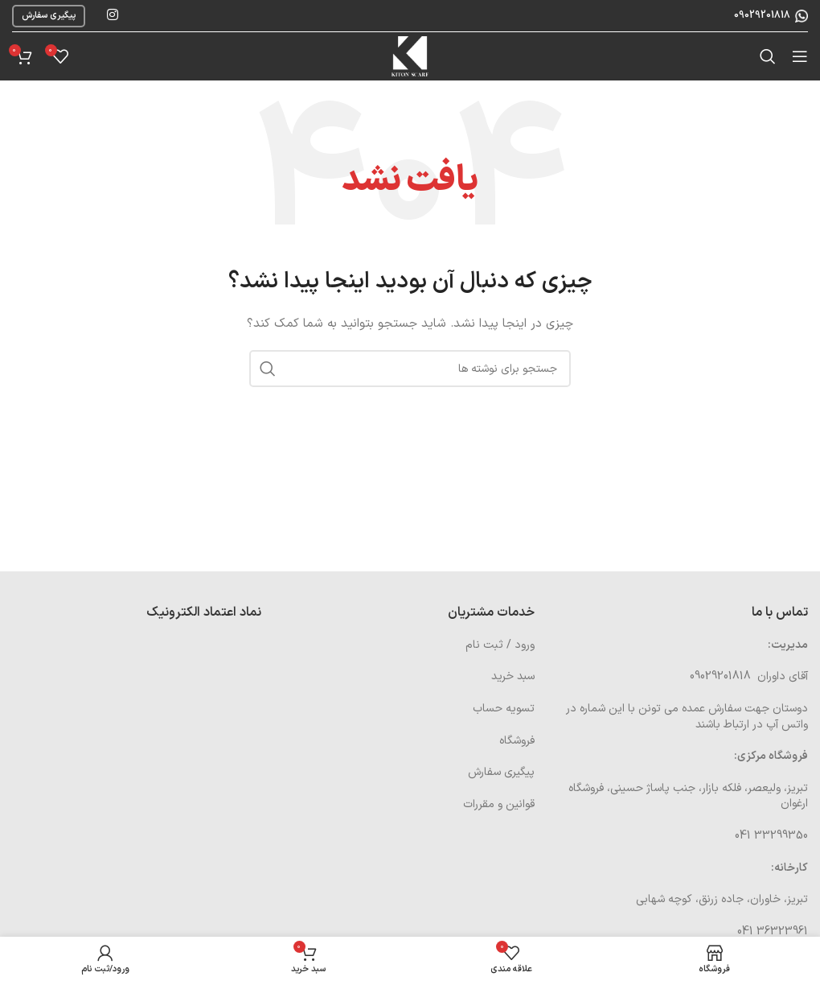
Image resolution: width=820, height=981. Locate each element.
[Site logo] (410, 55)
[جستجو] (768, 56)
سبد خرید (513, 676)
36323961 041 (772, 931)
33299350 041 (771, 835)
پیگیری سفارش (49, 16)
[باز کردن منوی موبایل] (800, 56)
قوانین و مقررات (499, 804)
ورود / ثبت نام (500, 645)
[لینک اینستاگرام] (112, 15)
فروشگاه (517, 740)
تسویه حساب (504, 708)
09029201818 (761, 15)
